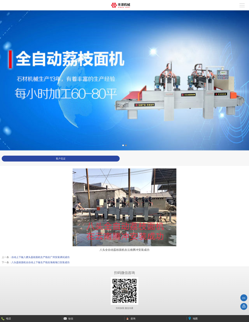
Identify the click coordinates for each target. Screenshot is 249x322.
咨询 (133, 318)
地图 (195, 318)
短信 (70, 318)
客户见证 (61, 158)
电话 (8, 318)
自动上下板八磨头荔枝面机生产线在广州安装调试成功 (40, 257)
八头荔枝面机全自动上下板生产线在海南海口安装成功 (40, 262)
